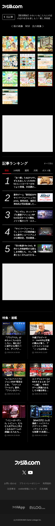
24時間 (16, 170)
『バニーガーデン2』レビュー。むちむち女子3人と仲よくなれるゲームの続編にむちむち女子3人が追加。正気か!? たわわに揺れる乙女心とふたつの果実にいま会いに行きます (13, 426)
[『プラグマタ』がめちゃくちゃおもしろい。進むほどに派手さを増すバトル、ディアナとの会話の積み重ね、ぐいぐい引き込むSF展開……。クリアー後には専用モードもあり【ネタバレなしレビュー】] (13, 328)
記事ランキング (15, 163)
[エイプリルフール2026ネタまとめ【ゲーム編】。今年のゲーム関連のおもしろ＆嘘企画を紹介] (41, 370)
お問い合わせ (10, 483)
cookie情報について (27, 489)
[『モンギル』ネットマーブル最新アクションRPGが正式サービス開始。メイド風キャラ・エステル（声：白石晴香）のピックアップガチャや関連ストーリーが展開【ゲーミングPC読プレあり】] (45, 214)
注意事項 (11, 489)
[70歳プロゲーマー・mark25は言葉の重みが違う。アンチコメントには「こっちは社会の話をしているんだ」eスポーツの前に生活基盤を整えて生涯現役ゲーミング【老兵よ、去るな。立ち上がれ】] (41, 328)
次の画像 (37, 26)
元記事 (8, 17)
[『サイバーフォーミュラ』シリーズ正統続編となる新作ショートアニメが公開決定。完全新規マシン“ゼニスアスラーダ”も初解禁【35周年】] (45, 231)
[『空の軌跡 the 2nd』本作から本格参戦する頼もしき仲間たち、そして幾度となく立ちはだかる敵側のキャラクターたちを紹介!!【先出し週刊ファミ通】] (45, 248)
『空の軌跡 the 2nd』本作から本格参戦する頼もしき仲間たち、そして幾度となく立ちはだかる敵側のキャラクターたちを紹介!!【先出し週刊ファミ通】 (25, 250)
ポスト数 (46, 170)
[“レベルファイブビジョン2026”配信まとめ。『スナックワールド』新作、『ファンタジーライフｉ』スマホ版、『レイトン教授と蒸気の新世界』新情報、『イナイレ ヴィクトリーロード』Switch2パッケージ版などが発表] (13, 370)
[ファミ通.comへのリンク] (12, 6)
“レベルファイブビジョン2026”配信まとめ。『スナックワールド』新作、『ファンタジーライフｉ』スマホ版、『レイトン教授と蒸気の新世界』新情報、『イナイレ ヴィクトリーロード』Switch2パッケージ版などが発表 (14, 385)
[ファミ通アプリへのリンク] (18, 507)
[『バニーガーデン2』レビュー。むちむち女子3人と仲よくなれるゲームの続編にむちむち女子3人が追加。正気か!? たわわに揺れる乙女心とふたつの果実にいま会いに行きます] (13, 411)
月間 (35, 170)
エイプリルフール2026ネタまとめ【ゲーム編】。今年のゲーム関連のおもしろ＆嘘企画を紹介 (41, 385)
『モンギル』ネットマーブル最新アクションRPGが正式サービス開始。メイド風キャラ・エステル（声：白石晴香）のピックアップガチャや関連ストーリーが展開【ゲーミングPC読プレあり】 (25, 216)
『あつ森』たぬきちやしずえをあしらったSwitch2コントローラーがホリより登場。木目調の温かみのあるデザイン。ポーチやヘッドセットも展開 (25, 183)
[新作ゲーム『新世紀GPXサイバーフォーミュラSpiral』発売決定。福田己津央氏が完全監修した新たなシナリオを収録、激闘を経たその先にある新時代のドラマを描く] (45, 197)
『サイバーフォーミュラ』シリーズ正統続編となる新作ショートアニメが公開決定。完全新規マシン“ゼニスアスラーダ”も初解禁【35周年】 (25, 233)
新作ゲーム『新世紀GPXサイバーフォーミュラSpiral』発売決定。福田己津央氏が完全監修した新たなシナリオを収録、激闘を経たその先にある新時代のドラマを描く (25, 199)
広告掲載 (44, 489)
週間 (27, 170)
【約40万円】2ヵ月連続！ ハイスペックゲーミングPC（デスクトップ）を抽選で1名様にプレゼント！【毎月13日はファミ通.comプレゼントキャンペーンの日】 (41, 426)
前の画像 (18, 26)
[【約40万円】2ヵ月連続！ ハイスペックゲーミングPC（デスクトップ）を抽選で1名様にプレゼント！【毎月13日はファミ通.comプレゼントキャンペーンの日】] (41, 411)
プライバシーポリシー (29, 483)
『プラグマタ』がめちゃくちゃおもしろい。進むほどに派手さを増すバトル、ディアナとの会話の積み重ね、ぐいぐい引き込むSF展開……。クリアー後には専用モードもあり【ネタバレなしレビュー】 (13, 343)
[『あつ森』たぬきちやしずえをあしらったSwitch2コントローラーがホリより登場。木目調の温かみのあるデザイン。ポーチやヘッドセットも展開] (45, 180)
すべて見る (48, 163)
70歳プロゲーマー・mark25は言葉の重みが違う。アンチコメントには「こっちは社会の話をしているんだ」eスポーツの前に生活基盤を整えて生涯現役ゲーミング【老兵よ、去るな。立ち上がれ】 (41, 343)
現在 (7, 170)
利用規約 (47, 483)
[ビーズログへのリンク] (37, 507)
